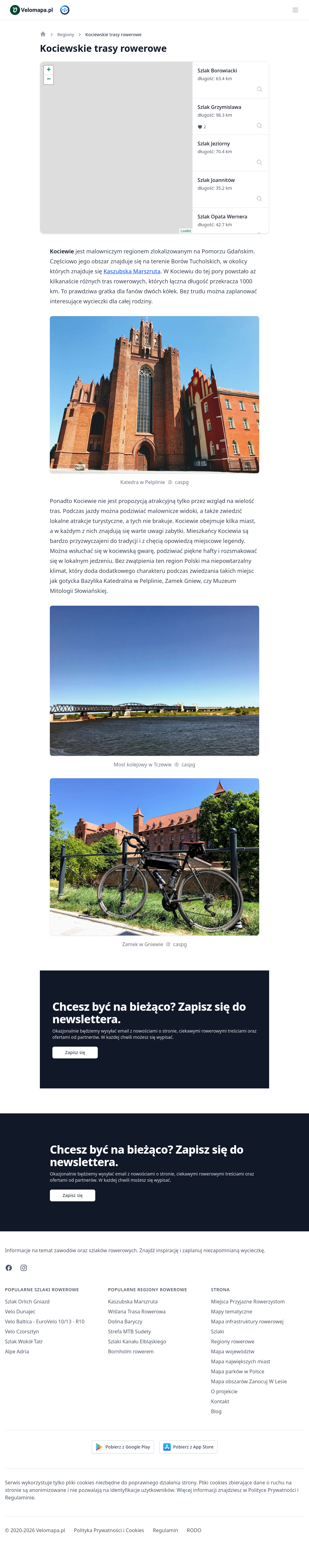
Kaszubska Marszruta (131, 271)
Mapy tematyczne (231, 1311)
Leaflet (186, 231)
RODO (194, 1530)
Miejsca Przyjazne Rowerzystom (248, 1301)
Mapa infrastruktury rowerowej (247, 1321)
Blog (216, 1411)
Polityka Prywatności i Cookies (109, 1530)
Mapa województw (232, 1351)
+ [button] (49, 70)
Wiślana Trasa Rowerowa (137, 1311)
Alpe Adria (17, 1351)
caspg (178, 482)
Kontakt (220, 1401)
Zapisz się (75, 1052)
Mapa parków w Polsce (237, 1371)
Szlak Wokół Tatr (24, 1341)
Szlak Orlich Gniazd (27, 1301)
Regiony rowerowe (232, 1341)
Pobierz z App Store (188, 1447)
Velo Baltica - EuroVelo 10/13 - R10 (44, 1321)
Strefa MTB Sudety (129, 1331)
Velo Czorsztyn (22, 1331)
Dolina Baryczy (125, 1321)
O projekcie (224, 1391)
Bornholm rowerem (131, 1351)
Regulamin (165, 1530)
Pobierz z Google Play (123, 1447)
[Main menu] (295, 10)
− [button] (49, 79)
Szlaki (217, 1331)
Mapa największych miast (240, 1361)
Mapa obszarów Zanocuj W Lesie (249, 1381)
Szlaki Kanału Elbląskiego (137, 1341)
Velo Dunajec (20, 1311)
